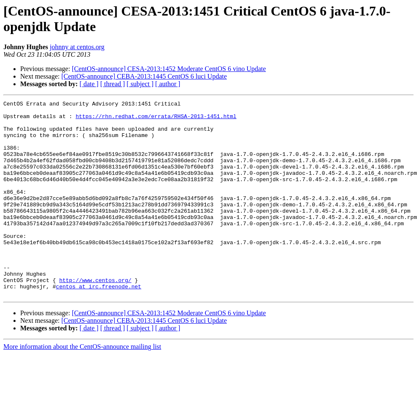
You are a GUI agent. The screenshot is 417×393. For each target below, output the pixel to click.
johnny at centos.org (77, 46)
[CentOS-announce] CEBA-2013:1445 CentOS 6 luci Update (144, 76)
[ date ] (89, 83)
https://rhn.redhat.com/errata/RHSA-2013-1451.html (156, 120)
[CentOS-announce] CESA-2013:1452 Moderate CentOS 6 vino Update (169, 68)
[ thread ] (112, 83)
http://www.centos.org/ (95, 316)
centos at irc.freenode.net (98, 324)
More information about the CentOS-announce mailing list (82, 385)
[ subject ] (140, 83)
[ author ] (168, 83)
